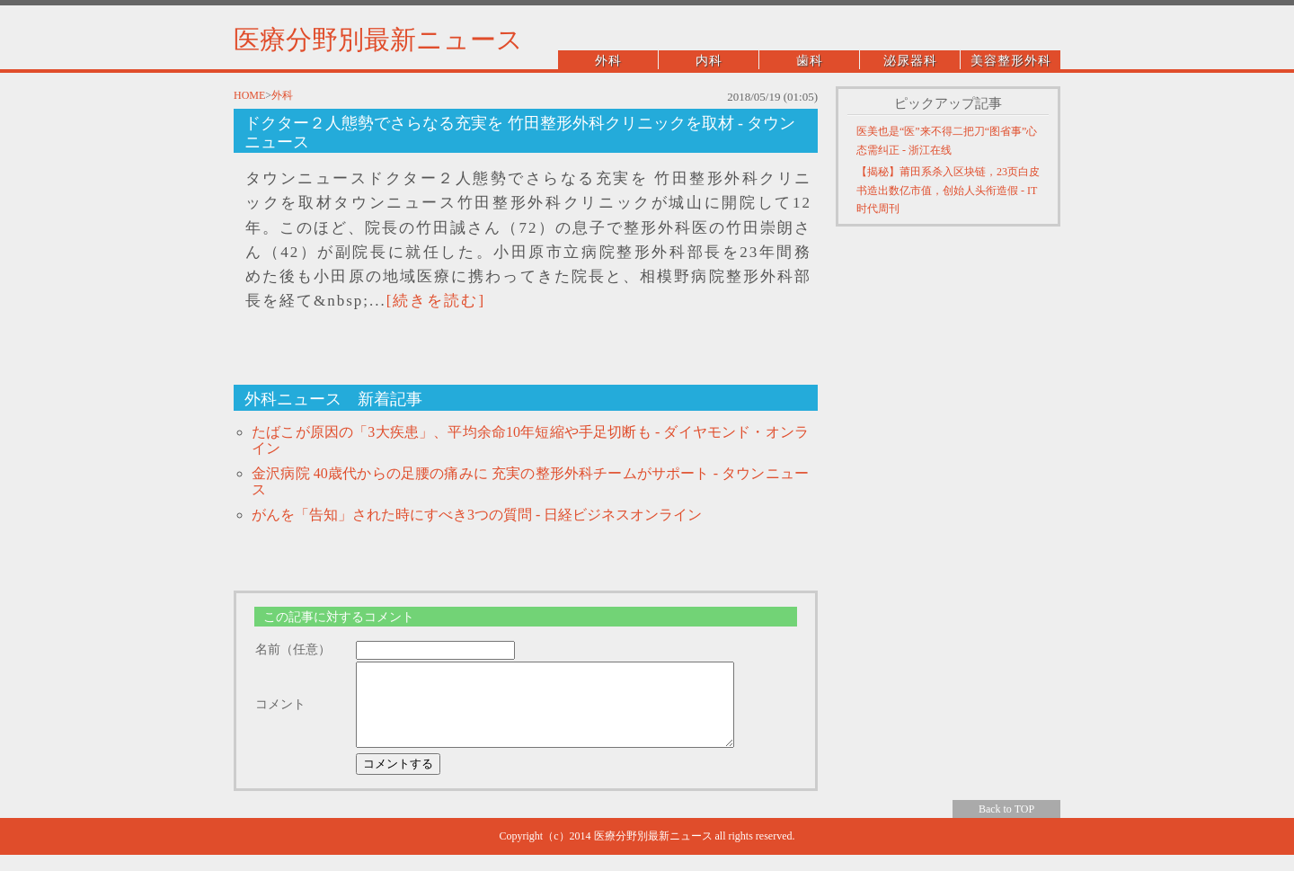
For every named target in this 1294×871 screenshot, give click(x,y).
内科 (709, 60)
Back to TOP (1006, 825)
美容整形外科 (1010, 60)
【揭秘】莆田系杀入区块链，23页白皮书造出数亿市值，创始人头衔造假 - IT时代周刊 (948, 190)
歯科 (809, 60)
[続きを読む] (435, 300)
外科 (608, 60)
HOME (249, 95)
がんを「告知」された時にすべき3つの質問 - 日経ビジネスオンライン (477, 514)
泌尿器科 (910, 60)
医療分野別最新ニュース (378, 39)
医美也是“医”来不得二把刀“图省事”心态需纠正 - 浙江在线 (946, 140)
